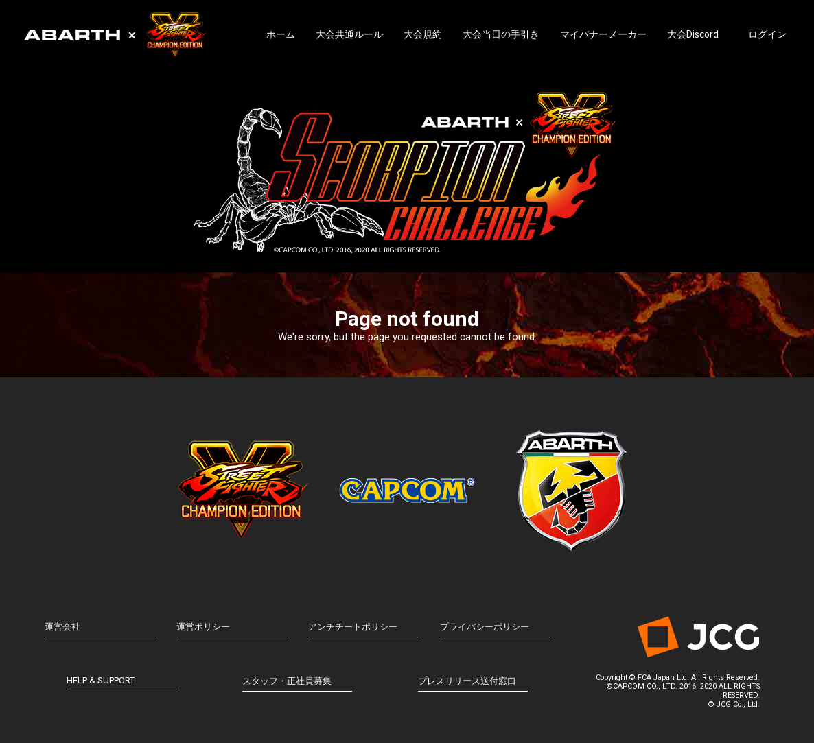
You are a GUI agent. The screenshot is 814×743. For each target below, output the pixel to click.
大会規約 (423, 34)
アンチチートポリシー (352, 627)
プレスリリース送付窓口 (467, 681)
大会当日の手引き (501, 34)
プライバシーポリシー (484, 627)
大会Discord (693, 34)
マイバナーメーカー (603, 34)
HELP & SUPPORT (101, 680)
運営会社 (62, 627)
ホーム (280, 34)
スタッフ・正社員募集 (287, 681)
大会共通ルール (349, 34)
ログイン (767, 34)
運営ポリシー (203, 627)
